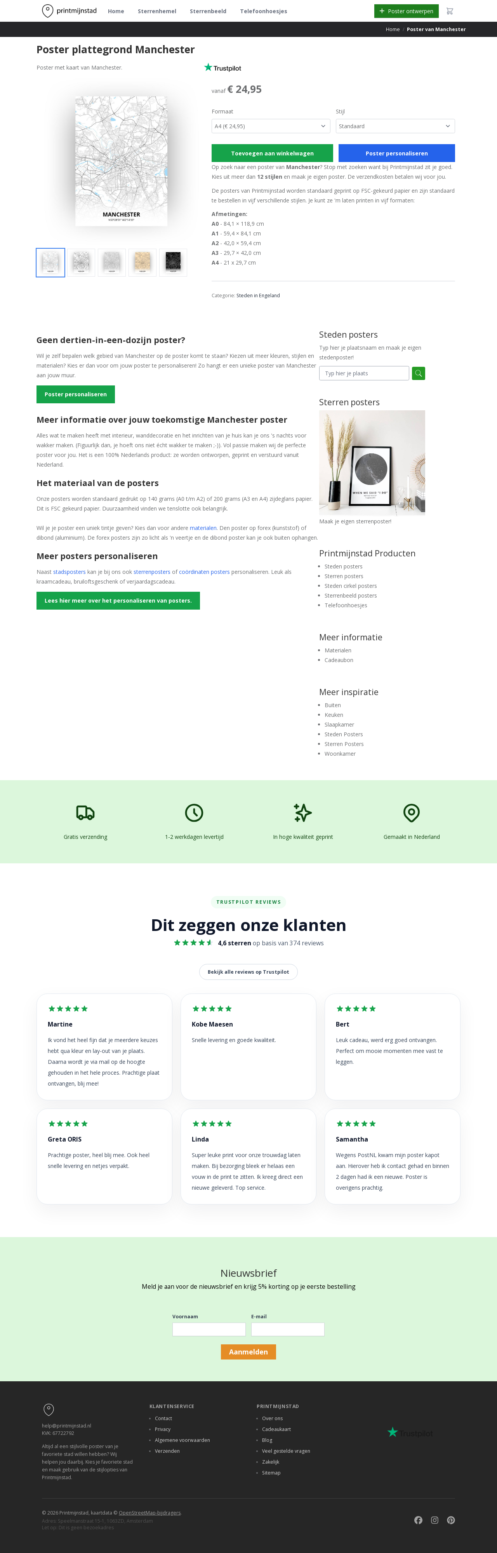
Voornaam (185, 1316)
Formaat (222, 111)
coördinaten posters (204, 571)
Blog (267, 1440)
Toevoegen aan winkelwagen (272, 153)
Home (116, 11)
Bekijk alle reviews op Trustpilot (248, 972)
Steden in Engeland (258, 295)
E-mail (259, 1316)
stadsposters (69, 571)
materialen (203, 528)
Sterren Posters (344, 744)
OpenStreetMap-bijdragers (150, 1512)
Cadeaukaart (276, 1429)
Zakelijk (270, 1462)
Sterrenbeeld (208, 11)
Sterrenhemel (157, 11)
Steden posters (344, 566)
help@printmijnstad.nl (66, 1425)
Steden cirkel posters (351, 585)
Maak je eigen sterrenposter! (372, 467)
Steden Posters (344, 734)
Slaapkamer (339, 724)
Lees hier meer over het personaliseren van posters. (118, 600)
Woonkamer (340, 753)
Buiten (333, 705)
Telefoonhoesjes (263, 11)
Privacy (162, 1429)
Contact (163, 1418)
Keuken (334, 714)
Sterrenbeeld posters (351, 595)
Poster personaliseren (397, 153)
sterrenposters (152, 571)
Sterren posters (344, 576)
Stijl (340, 111)
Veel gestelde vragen (286, 1451)
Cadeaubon (339, 660)
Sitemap (271, 1472)
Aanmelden (248, 1351)
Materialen (338, 650)
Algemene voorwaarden (182, 1440)
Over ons (272, 1418)
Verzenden (167, 1451)
